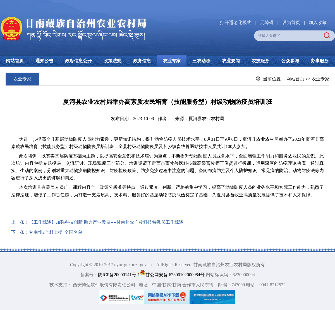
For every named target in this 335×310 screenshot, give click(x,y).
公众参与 (290, 60)
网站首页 (15, 60)
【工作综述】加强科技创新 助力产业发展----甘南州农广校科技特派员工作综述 (106, 222)
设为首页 (291, 22)
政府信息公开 (78, 60)
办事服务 (320, 60)
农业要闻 (231, 60)
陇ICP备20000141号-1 (119, 274)
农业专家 (172, 60)
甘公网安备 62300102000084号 (173, 274)
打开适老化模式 (235, 22)
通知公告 (44, 60)
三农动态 (201, 60)
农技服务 (260, 60)
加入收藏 (318, 22)
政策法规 (112, 60)
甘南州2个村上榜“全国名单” (56, 232)
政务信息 (142, 60)
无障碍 (267, 22)
